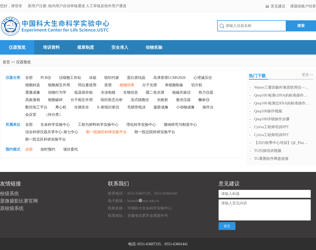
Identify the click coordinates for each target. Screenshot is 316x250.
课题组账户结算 (303, 6)
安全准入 (119, 47)
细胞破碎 (55, 100)
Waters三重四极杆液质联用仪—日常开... (281, 87)
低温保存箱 (83, 92)
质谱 (108, 85)
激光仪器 (183, 100)
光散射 (162, 100)
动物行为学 (57, 92)
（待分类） (53, 115)
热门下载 (257, 76)
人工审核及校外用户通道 (106, 6)
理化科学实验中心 (141, 125)
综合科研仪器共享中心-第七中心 (51, 132)
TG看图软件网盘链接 (271, 159)
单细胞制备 (174, 85)
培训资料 (51, 47)
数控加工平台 (36, 107)
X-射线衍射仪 (108, 107)
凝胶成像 (161, 107)
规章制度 (85, 47)
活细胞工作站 (70, 78)
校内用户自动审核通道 (67, 6)
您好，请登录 (11, 6)
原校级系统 (12, 208)
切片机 (196, 85)
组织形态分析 (112, 100)
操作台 (208, 107)
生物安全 (81, 107)
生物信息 (130, 92)
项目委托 (70, 149)
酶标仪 (204, 100)
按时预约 (48, 149)
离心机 (60, 107)
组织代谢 (111, 78)
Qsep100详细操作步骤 (271, 119)
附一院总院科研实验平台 (155, 132)
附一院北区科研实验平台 (45, 139)
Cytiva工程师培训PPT (271, 127)
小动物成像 (185, 107)
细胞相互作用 (59, 85)
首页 (6, 62)
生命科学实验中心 (55, 125)
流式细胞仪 (140, 100)
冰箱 (92, 78)
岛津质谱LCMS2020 (169, 78)
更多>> (307, 75)
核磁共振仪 (181, 92)
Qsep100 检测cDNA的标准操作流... (281, 95)
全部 (29, 78)
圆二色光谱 (155, 92)
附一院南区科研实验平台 (106, 132)
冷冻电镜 (108, 92)
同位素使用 (87, 85)
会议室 (30, 115)
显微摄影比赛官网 (19, 201)
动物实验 (154, 47)
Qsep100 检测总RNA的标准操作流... (281, 103)
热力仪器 (206, 92)
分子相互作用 (82, 100)
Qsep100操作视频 (268, 111)
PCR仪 (46, 78)
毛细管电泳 (136, 107)
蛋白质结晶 (136, 78)
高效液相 (32, 100)
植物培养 (127, 85)
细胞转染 (32, 85)
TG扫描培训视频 (267, 151)
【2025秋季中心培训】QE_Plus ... (281, 143)
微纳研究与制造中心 (180, 125)
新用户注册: (37, 6)
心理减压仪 (203, 78)
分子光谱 (149, 85)
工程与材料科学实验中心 (98, 125)
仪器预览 (17, 47)
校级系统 (9, 193)
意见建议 (278, 6)
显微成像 (32, 92)
